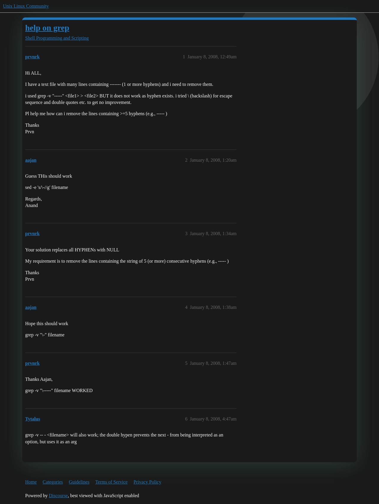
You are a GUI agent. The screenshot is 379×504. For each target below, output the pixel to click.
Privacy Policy (147, 481)
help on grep (47, 27)
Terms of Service (111, 481)
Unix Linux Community (26, 6)
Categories (53, 481)
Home (31, 481)
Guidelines (79, 481)
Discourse (58, 495)
